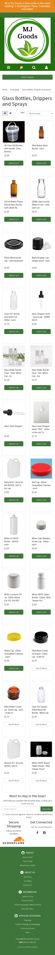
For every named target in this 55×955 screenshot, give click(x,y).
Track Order (27, 861)
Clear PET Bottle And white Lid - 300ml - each (12, 316)
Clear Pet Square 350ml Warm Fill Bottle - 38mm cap (40, 709)
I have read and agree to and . (27, 816)
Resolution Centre (27, 865)
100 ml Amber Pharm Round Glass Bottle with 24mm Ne (13, 204)
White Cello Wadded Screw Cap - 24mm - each (41, 541)
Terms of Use (27, 896)
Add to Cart (14, 163)
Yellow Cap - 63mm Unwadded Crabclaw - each (13, 653)
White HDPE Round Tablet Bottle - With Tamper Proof (41, 765)
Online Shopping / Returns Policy (27, 904)
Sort (22, 112)
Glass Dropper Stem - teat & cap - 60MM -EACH (41, 316)
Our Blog (27, 881)
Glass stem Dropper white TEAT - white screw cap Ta (41, 429)
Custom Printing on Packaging (27, 924)
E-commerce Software (25, 947)
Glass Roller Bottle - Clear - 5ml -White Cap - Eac (41, 373)
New (27, 932)
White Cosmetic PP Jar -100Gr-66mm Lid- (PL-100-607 (13, 597)
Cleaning (27, 920)
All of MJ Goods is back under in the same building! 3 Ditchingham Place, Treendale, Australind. (27, 6)
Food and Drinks (27, 928)
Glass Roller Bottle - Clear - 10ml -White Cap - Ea (13, 373)
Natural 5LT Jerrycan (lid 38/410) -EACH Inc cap (13, 485)
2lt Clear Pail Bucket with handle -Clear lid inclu (13, 148)
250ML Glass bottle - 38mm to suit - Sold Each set (41, 204)
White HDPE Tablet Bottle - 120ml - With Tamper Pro (41, 597)
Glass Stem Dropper (13, 426)
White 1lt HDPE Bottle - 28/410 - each (12, 541)
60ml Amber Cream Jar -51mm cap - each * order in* (13, 709)
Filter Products (27, 77)
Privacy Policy (27, 900)
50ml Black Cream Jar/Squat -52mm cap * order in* (40, 653)
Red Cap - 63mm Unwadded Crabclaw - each (41, 485)
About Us (27, 877)
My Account (27, 857)
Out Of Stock (41, 668)
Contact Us (27, 885)
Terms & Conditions (34, 814)
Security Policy (27, 908)
